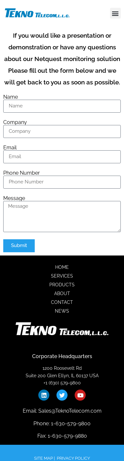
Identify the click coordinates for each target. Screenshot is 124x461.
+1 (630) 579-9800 (62, 382)
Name (10, 97)
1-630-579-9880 (66, 436)
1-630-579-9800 (70, 423)
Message (14, 198)
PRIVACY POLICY (73, 458)
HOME (62, 267)
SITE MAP (43, 458)
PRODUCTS (62, 284)
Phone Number (21, 173)
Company (15, 122)
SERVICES (62, 276)
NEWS (62, 311)
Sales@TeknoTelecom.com (70, 411)
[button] (115, 13)
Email (10, 147)
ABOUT (62, 293)
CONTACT (62, 302)
